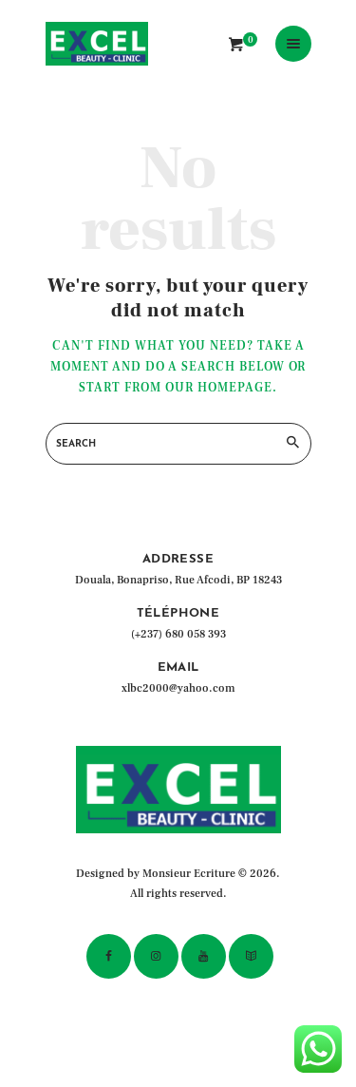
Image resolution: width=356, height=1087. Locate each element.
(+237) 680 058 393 (178, 634)
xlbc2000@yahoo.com (178, 688)
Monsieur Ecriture (188, 874)
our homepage (218, 387)
